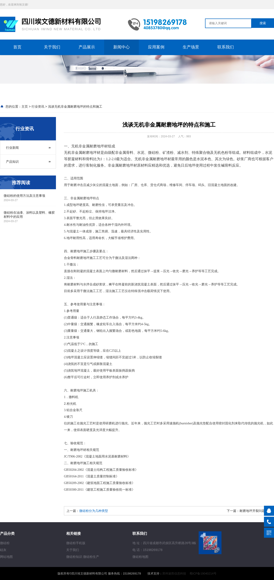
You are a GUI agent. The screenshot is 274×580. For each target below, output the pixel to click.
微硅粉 (5, 543)
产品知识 (12, 161)
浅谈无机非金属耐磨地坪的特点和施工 (75, 106)
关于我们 (52, 47)
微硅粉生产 (91, 557)
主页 (24, 106)
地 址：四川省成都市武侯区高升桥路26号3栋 (164, 543)
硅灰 (3, 550)
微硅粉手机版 (75, 543)
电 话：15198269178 (147, 550)
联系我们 (225, 47)
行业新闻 (12, 147)
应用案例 (156, 47)
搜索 (263, 23)
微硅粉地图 (140, 557)
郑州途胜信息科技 (174, 573)
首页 (17, 47)
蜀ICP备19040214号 (203, 573)
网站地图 (6, 557)
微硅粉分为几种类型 (93, 511)
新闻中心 (121, 47)
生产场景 (191, 47)
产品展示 (87, 47)
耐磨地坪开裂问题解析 (255, 511)
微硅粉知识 (74, 557)
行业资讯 (38, 106)
